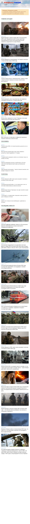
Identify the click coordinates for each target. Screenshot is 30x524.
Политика (4, 174)
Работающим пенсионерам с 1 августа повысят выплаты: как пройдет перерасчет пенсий (15, 169)
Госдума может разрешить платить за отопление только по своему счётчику (15, 157)
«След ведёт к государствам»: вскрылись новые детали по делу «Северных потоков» (15, 195)
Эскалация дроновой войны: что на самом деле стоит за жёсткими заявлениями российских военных (15, 184)
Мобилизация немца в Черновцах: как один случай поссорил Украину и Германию (15, 190)
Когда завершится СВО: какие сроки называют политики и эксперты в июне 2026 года (15, 179)
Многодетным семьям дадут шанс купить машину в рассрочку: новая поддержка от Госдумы (15, 152)
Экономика (5, 141)
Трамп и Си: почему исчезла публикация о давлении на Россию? (15, 201)
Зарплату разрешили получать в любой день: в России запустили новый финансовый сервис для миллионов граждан (15, 163)
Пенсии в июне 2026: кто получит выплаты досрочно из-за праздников (15, 146)
